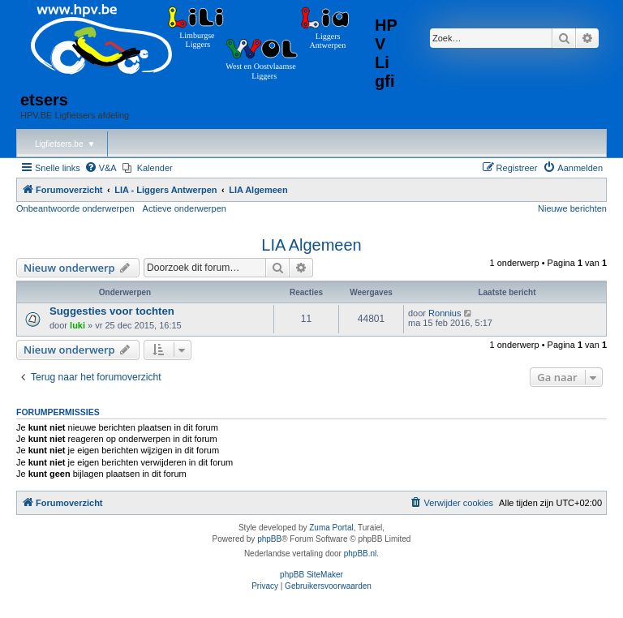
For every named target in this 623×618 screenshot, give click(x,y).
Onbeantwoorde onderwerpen (75, 208)
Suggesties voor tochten (111, 311)
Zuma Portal (331, 527)
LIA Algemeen (311, 245)
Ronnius (444, 313)
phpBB (269, 538)
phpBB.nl (360, 553)
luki (77, 325)
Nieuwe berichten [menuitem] (572, 208)
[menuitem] (100, 168)
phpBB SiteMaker (311, 574)
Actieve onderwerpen (184, 208)
